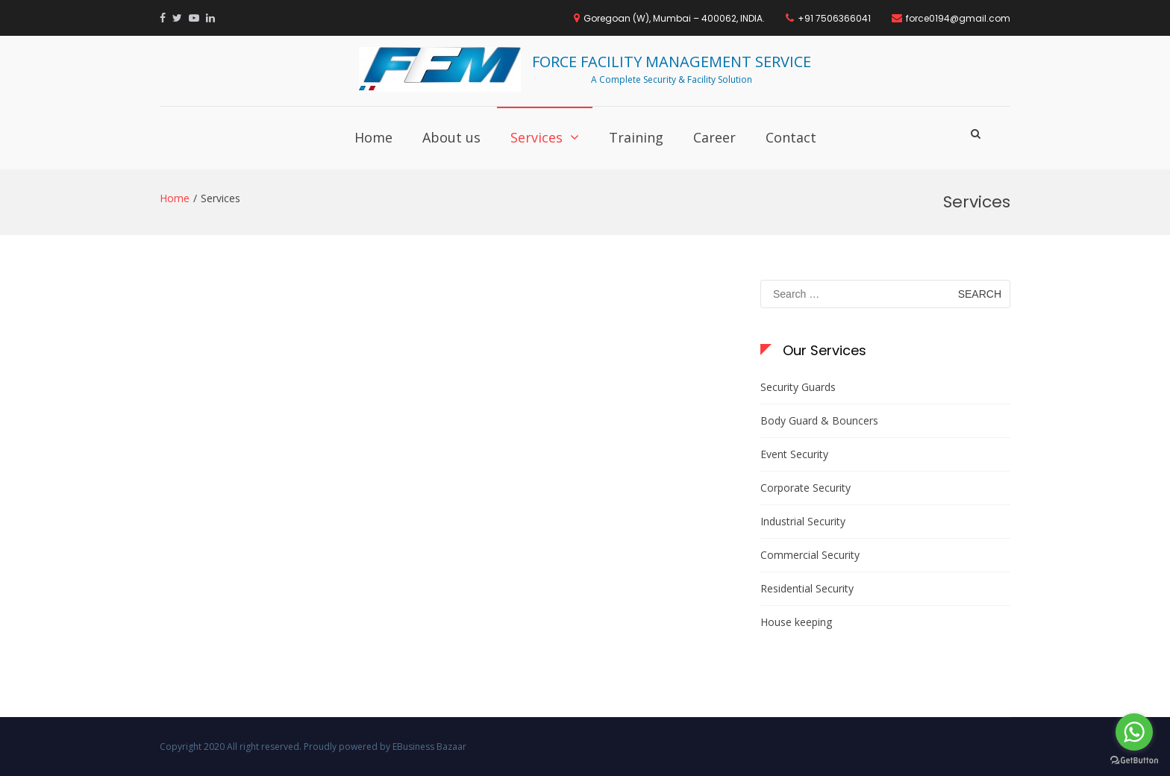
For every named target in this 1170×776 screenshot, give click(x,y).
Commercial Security (810, 555)
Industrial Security (802, 521)
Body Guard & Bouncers (819, 420)
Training (636, 137)
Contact (791, 137)
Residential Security (807, 588)
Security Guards (798, 387)
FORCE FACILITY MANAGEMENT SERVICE (671, 61)
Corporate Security (805, 488)
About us (451, 137)
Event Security (794, 454)
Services (536, 137)
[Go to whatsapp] (1134, 732)
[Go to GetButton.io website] (1134, 761)
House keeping (796, 622)
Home (373, 137)
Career (714, 137)
